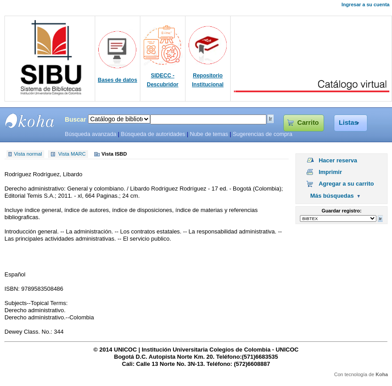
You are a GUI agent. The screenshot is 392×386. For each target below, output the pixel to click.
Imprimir (330, 172)
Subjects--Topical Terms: (35, 303)
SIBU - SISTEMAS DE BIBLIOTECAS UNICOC (30, 121)
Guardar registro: (342, 210)
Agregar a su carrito (346, 183)
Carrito (308, 122)
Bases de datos (117, 80)
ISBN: (12, 288)
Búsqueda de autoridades (153, 134)
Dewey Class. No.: (29, 331)
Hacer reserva (338, 160)
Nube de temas (209, 134)
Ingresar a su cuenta (365, 4)
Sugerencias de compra (262, 134)
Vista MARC (71, 154)
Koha (381, 374)
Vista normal (28, 154)
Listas (348, 122)
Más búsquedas (332, 195)
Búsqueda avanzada (90, 134)
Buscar (75, 119)
